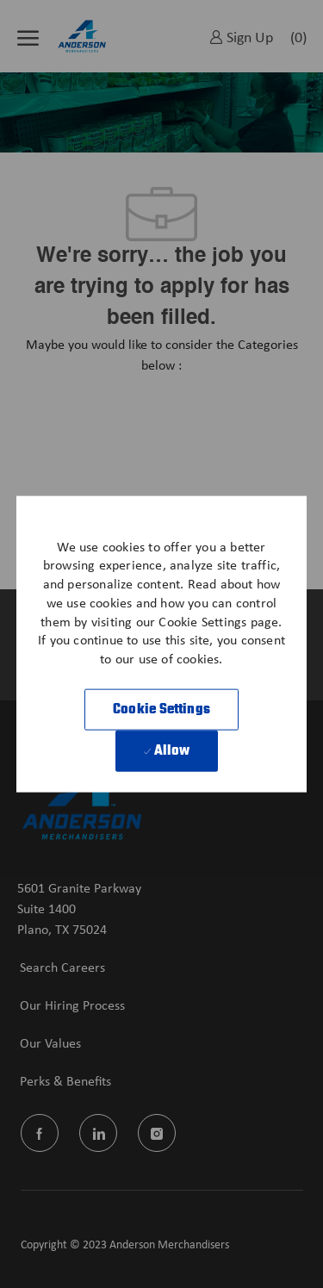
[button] (161, 709)
